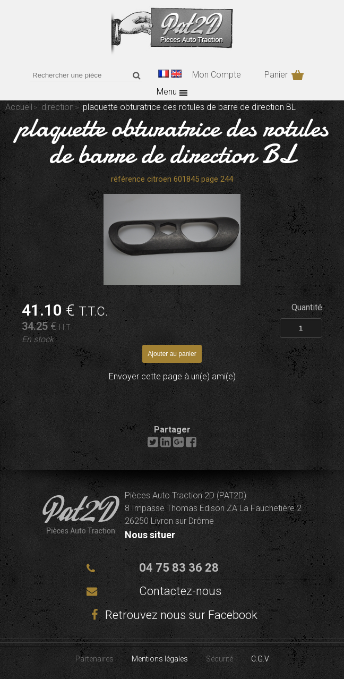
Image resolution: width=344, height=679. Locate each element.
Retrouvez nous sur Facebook (172, 615)
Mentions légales (160, 659)
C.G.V (260, 659)
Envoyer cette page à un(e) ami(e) (172, 376)
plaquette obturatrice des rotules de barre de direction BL (172, 140)
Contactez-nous (180, 591)
